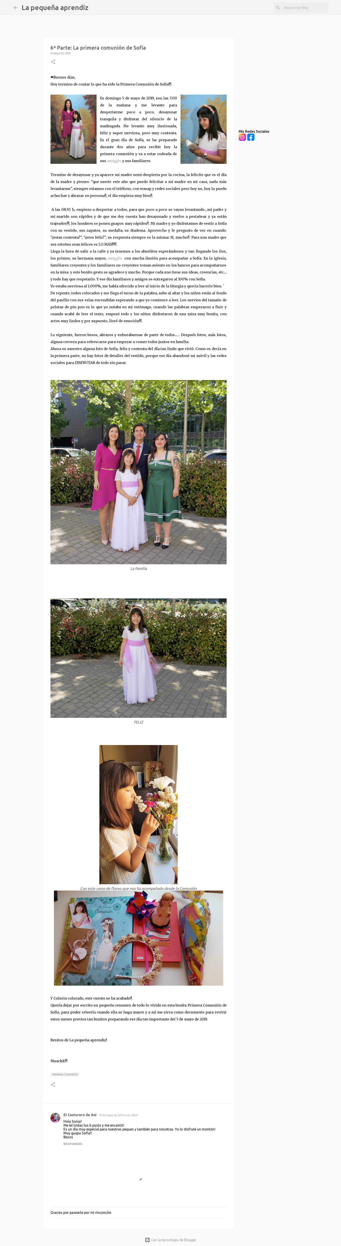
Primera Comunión (65, 1074)
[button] (53, 62)
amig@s (114, 161)
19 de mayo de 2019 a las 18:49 (117, 1115)
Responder (73, 1144)
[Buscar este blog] (305, 7)
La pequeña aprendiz (55, 7)
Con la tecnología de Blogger (170, 1240)
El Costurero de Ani (80, 1115)
